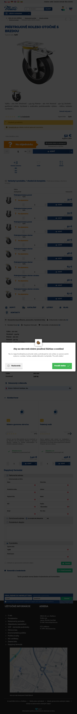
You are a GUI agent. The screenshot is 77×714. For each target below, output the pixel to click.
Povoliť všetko (62, 365)
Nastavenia (13, 365)
